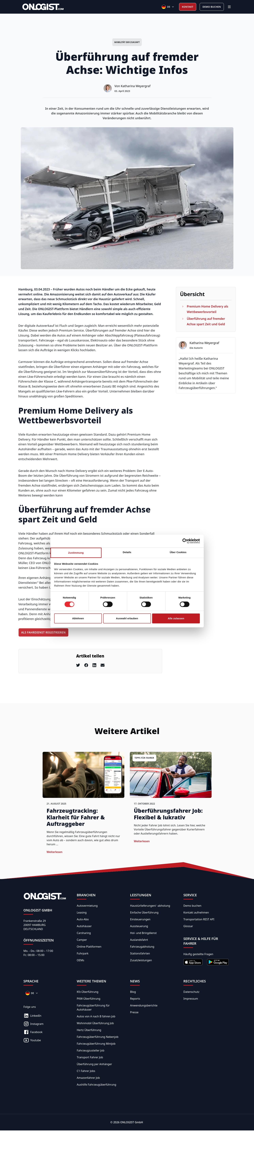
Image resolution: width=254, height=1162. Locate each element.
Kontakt (187, 6)
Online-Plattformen (89, 946)
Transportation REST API (198, 919)
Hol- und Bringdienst (143, 933)
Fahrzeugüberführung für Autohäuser (93, 1007)
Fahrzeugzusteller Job (90, 1050)
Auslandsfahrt (139, 940)
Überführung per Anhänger (94, 1064)
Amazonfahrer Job (88, 1078)
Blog (133, 992)
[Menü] (229, 7)
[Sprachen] (168, 6)
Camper (82, 940)
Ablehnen (78, 618)
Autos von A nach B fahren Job (96, 1016)
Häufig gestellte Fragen (198, 954)
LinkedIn (32, 1015)
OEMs (80, 960)
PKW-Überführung (88, 998)
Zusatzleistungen (141, 960)
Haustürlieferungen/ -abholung (150, 906)
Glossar (188, 926)
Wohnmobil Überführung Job (95, 1023)
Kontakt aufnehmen (196, 912)
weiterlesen (55, 852)
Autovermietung (87, 906)
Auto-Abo (83, 919)
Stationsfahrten (140, 953)
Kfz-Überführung (87, 992)
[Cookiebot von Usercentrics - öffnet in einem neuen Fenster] (185, 541)
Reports (135, 998)
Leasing (82, 912)
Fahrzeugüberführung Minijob (96, 1044)
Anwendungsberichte (144, 1005)
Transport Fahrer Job (90, 1057)
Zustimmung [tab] (76, 552)
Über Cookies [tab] (178, 552)
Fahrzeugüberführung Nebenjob (98, 1037)
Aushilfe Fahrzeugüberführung (96, 1084)
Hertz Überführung (89, 1030)
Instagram (34, 1024)
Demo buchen (212, 6)
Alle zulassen (176, 618)
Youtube (32, 1040)
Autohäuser (84, 926)
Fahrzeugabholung (142, 946)
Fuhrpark (83, 953)
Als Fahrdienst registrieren (43, 632)
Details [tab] (127, 552)
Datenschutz (191, 992)
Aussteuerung (139, 926)
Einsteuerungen (140, 919)
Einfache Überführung (144, 912)
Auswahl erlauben (127, 618)
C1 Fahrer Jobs (86, 1071)
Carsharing (84, 933)
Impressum (190, 998)
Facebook (33, 1032)
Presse (134, 1012)
